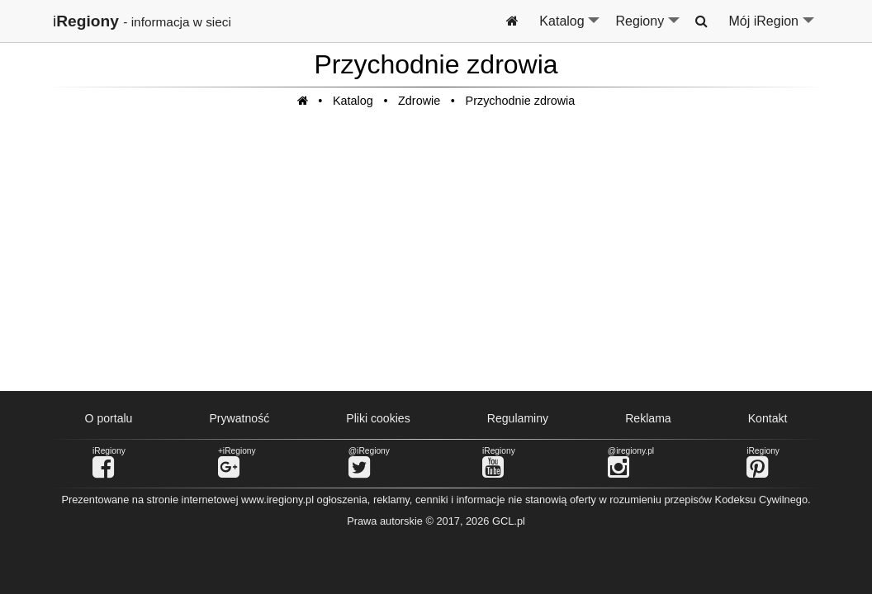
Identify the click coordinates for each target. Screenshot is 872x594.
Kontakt (768, 418)
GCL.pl (508, 521)
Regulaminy (517, 418)
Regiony (648, 28)
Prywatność (239, 418)
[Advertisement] (436, 258)
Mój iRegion (772, 28)
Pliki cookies (378, 418)
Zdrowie (419, 100)
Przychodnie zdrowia (521, 100)
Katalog (570, 28)
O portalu (109, 418)
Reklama (648, 418)
